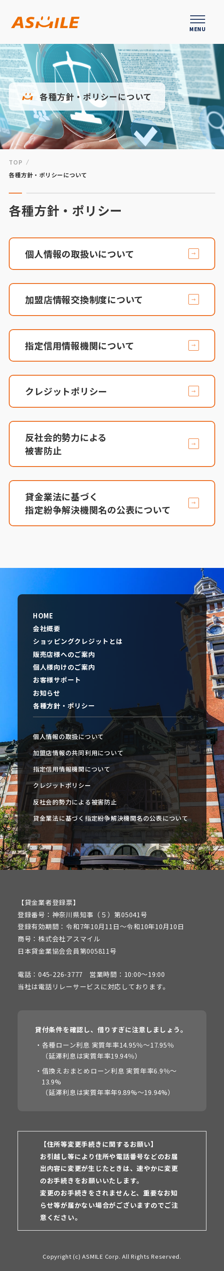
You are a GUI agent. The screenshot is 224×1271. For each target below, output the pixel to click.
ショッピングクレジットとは (78, 641)
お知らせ (47, 693)
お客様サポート (57, 679)
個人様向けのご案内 (64, 667)
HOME (43, 615)
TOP (15, 162)
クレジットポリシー (62, 785)
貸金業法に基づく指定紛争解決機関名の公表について (110, 818)
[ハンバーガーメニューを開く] (197, 22)
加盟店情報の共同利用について (78, 753)
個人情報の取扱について (68, 736)
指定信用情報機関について (72, 769)
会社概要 (47, 628)
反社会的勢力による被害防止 (75, 802)
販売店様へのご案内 (64, 654)
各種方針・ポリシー (64, 705)
